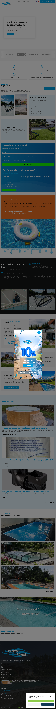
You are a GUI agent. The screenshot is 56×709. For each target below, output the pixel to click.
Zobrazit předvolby (47, 704)
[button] (53, 694)
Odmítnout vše (34, 704)
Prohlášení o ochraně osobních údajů (43, 706)
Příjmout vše (40, 700)
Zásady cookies (33, 706)
